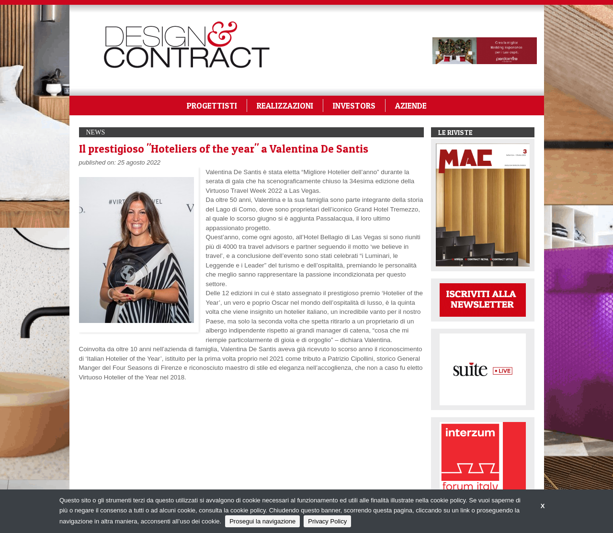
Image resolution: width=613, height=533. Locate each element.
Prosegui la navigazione (262, 521)
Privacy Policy (327, 521)
